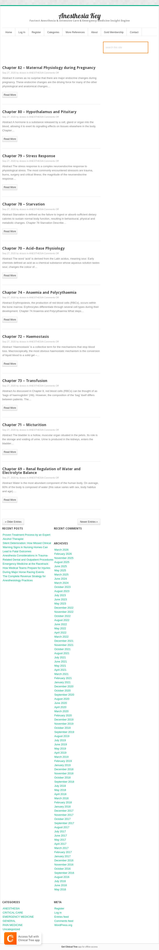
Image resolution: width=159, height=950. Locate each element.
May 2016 (60, 889)
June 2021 (60, 661)
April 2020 (60, 707)
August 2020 (61, 698)
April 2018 (60, 794)
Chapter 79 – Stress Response (28, 156)
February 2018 (63, 802)
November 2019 (64, 723)
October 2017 (62, 819)
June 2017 (60, 835)
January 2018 (62, 806)
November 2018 (64, 773)
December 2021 (64, 640)
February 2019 (63, 761)
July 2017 (60, 831)
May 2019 (60, 748)
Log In (21, 32)
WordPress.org (63, 925)
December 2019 (64, 719)
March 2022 (61, 636)
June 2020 (60, 703)
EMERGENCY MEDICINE (18, 916)
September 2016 (64, 872)
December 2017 (64, 810)
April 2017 (60, 843)
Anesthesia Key (79, 15)
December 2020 (64, 686)
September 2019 (64, 732)
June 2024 (60, 578)
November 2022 (64, 611)
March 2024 (61, 582)
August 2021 (61, 653)
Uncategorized (11, 929)
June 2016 (60, 885)
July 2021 (60, 657)
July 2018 (60, 785)
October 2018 (62, 777)
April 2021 (60, 669)
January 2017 (62, 856)
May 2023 (60, 603)
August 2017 (61, 827)
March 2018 (61, 798)
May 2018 (60, 790)
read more (10, 94)
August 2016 (61, 877)
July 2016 (60, 881)
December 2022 (64, 607)
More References (75, 32)
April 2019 (60, 752)
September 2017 (64, 823)
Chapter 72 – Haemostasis (25, 336)
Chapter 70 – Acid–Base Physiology (33, 248)
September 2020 (64, 694)
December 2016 (64, 860)
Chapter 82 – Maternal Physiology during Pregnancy (48, 67)
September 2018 (64, 781)
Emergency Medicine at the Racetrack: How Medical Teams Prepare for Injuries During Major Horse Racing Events (26, 568)
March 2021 (61, 674)
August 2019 (61, 736)
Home (8, 32)
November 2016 (64, 864)
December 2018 (64, 769)
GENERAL (9, 920)
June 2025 (60, 566)
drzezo (22, 72)
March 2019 (61, 756)
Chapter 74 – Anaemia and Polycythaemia (39, 292)
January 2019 (62, 765)
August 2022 (61, 620)
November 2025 (64, 558)
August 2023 (61, 591)
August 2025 (61, 562)
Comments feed (63, 920)
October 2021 (62, 649)
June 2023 (60, 599)
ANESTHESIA (36, 72)
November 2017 (64, 814)
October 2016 (62, 868)
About (94, 32)
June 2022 (60, 624)
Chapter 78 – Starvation (23, 204)
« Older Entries (13, 521)
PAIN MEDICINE (13, 925)
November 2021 (64, 645)
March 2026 (61, 549)
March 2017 (61, 848)
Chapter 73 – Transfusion (24, 380)
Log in (58, 912)
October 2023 (62, 587)
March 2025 (61, 574)
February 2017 (63, 852)
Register (36, 32)
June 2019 (60, 744)
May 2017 (60, 839)
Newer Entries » (89, 521)
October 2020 (62, 690)
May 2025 (60, 570)
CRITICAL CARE (13, 912)
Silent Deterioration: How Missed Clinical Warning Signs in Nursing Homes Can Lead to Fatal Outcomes (27, 547)
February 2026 (63, 553)
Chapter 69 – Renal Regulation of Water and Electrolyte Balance (41, 471)
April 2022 (60, 632)
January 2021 (62, 682)
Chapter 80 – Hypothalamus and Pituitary (39, 112)
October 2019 (62, 727)
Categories (53, 32)
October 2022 (62, 616)
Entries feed (61, 916)
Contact (134, 32)
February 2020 (63, 715)
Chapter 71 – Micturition (24, 425)
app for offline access (79, 947)
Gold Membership (114, 32)
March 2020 (61, 711)
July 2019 (60, 740)
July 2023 (60, 595)
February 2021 (63, 678)
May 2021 (60, 665)
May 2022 (60, 628)
